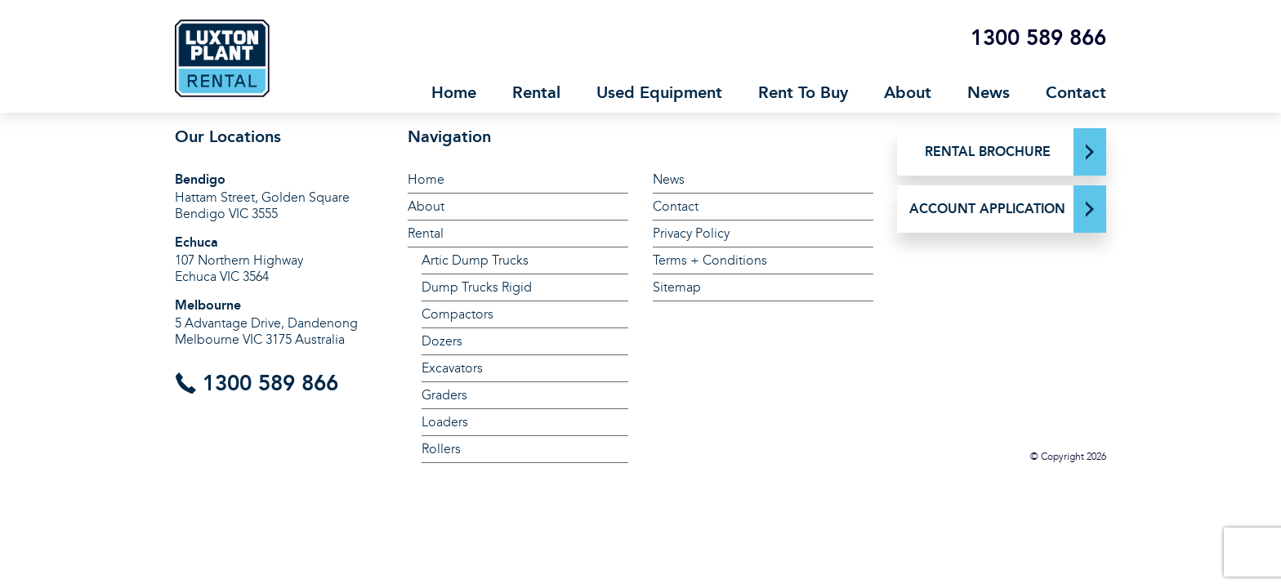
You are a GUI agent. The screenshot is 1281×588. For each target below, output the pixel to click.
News (988, 92)
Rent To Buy (803, 92)
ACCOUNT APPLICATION (987, 208)
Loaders (445, 422)
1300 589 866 (1038, 37)
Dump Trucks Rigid (477, 287)
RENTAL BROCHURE (988, 151)
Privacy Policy (691, 233)
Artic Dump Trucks (475, 260)
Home (453, 92)
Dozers (442, 341)
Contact (1076, 92)
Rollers (441, 449)
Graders (444, 395)
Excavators (452, 368)
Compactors (457, 314)
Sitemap (677, 287)
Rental (536, 92)
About (907, 92)
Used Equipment (659, 92)
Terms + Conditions (710, 260)
